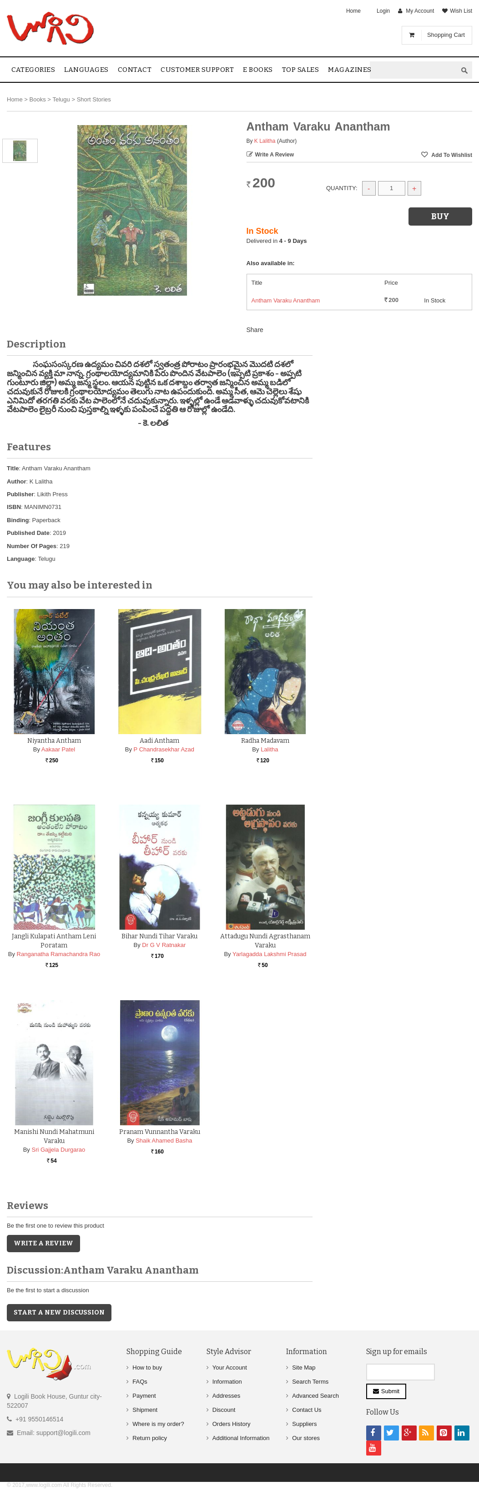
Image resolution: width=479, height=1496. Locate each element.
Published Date (28, 532)
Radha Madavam (265, 741)
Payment (144, 1395)
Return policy (149, 1438)
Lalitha (269, 749)
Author (16, 481)
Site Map (303, 1367)
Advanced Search (315, 1395)
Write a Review (274, 154)
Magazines (350, 69)
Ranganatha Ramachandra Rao (59, 954)
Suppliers (304, 1423)
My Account (420, 11)
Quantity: (342, 188)
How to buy (147, 1367)
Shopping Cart (446, 34)
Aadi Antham (159, 741)
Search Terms (310, 1381)
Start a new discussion (59, 1312)
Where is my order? (158, 1423)
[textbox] (413, 70)
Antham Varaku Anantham (286, 300)
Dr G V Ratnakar (164, 945)
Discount (224, 1409)
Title (13, 468)
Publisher (20, 494)
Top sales (300, 69)
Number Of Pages (31, 546)
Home (353, 11)
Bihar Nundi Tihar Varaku (159, 936)
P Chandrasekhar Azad (164, 749)
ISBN (14, 507)
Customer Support (197, 69)
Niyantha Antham (54, 741)
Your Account (229, 1367)
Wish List (461, 11)
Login (383, 11)
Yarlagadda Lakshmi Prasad (269, 954)
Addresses (226, 1395)
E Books (258, 69)
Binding (18, 520)
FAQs (139, 1381)
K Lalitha (265, 141)
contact (135, 69)
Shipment (144, 1409)
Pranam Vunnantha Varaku (159, 1132)
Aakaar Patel (58, 749)
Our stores (306, 1438)
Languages (86, 69)
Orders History (231, 1423)
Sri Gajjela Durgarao (58, 1149)
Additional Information (241, 1438)
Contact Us (306, 1409)
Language (21, 558)
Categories (33, 69)
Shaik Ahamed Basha (164, 1140)
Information (227, 1381)
